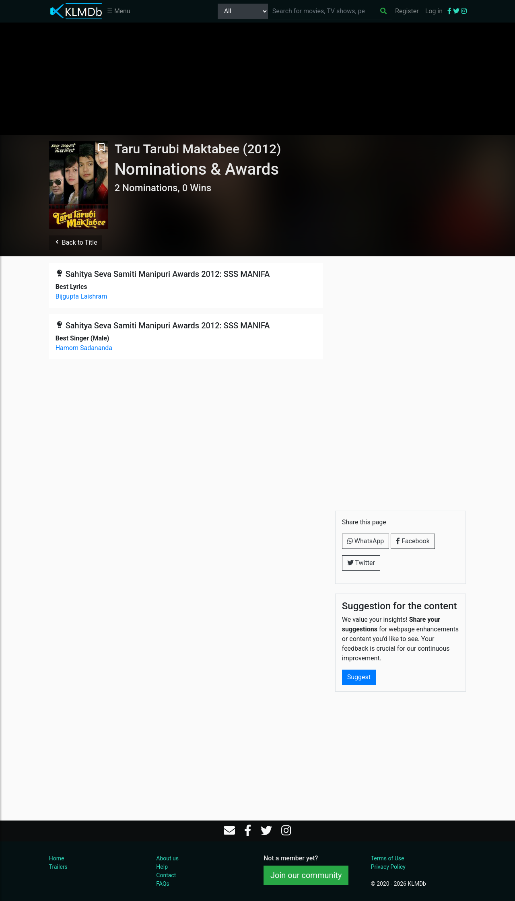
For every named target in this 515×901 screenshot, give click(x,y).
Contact (166, 875)
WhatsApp (365, 541)
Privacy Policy (388, 867)
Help (162, 867)
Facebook (412, 541)
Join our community (306, 875)
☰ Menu (118, 11)
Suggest (359, 677)
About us (167, 858)
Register (407, 11)
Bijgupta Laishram (81, 296)
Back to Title (75, 242)
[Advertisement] (257, 78)
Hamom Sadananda (84, 348)
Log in (434, 11)
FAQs (162, 883)
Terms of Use (387, 858)
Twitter (361, 563)
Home (56, 858)
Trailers (58, 867)
